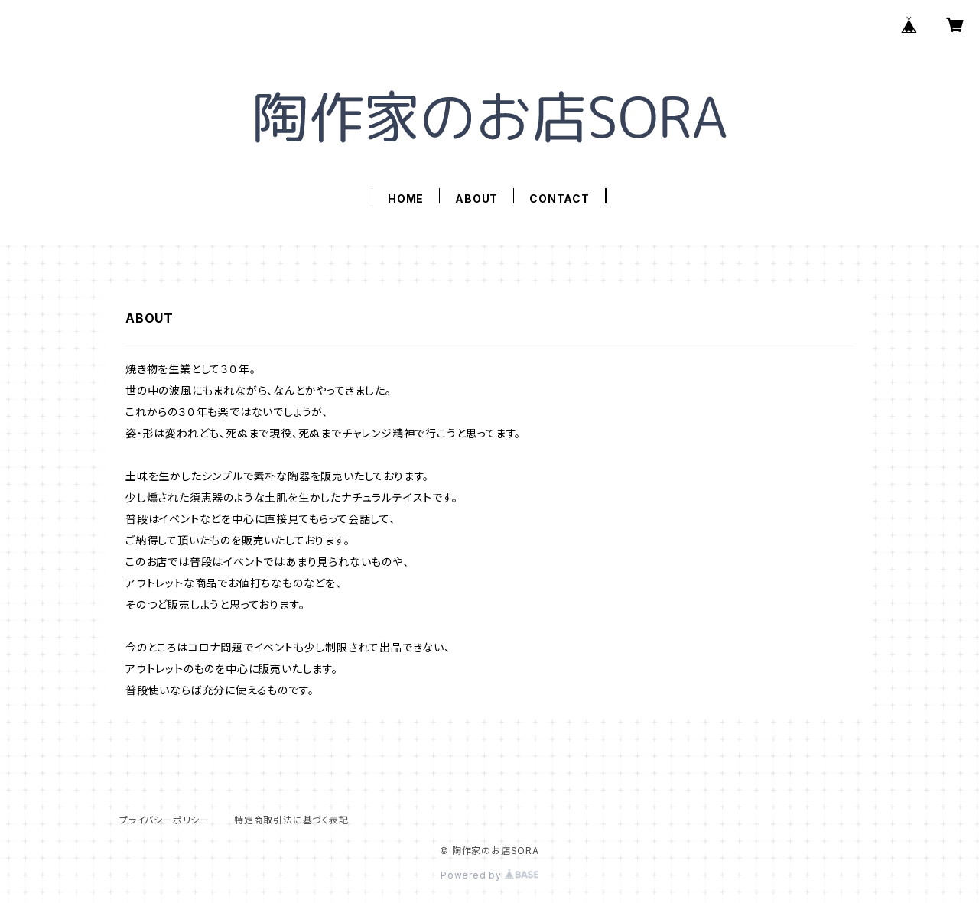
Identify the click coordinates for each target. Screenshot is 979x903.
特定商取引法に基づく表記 (291, 820)
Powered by (489, 875)
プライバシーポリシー (164, 820)
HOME (406, 198)
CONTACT (559, 198)
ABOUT (476, 198)
